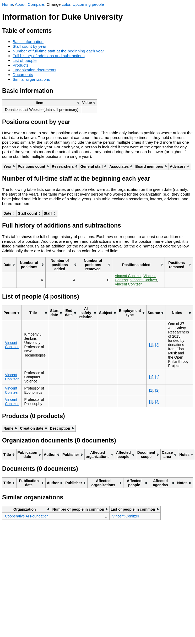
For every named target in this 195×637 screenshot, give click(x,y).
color (66, 4)
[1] (151, 345)
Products (21, 65)
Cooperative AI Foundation (26, 516)
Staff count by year (29, 46)
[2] (157, 345)
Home (7, 4)
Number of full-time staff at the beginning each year (58, 51)
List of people (25, 60)
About (20, 4)
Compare (36, 4)
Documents (23, 74)
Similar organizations (31, 79)
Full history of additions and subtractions (49, 55)
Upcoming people (88, 4)
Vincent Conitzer (128, 276)
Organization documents (34, 70)
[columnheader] (41, 102)
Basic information (28, 41)
